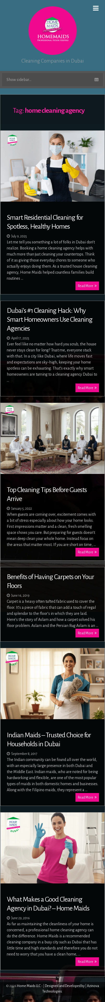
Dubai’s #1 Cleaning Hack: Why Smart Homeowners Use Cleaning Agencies (49, 319)
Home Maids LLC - (30, 986)
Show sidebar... (52, 80)
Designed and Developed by (65, 986)
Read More (87, 286)
